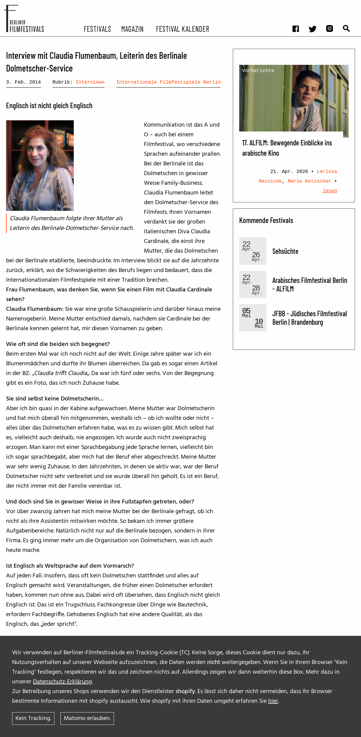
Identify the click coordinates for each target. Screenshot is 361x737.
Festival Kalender (183, 28)
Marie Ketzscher (309, 181)
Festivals (97, 28)
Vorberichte (258, 71)
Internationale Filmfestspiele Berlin (168, 82)
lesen (330, 191)
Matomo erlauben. (87, 718)
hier (273, 701)
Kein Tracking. (33, 718)
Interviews (90, 82)
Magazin (132, 28)
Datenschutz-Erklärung (62, 682)
